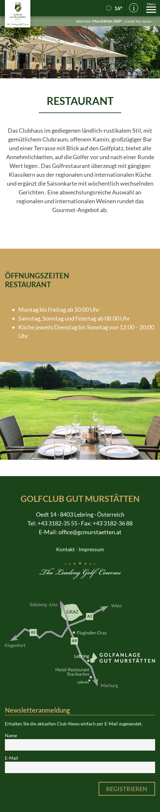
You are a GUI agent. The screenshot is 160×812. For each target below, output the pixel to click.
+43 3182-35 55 (57, 523)
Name (11, 735)
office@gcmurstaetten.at (89, 532)
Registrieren (126, 788)
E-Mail (11, 758)
